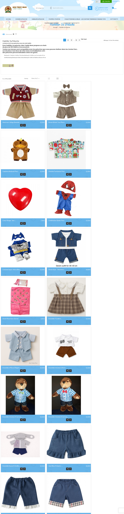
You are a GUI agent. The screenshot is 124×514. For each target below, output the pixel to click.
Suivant (79, 40)
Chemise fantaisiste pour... (11, 171)
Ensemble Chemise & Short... (94, 269)
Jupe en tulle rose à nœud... (53, 417)
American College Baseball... (11, 122)
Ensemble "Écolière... (9, 269)
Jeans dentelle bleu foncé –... (53, 368)
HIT (21, 510)
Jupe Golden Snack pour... (93, 417)
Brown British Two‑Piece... (52, 122)
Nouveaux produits (50, 491)
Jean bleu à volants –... (10, 368)
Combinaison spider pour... (93, 171)
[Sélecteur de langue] (96, 1)
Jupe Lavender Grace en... (11, 466)
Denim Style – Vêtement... (52, 220)
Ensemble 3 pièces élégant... (53, 269)
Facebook (4, 498)
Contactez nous (116, 1)
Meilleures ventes (49, 493)
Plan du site (72, 501)
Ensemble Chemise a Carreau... (12, 318)
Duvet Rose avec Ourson (93, 220)
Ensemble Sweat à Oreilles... (94, 318)
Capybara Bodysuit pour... (93, 122)
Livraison (71, 489)
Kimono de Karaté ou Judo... (94, 466)
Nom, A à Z (35, 78)
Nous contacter (73, 499)
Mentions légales (73, 491)
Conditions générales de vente (77, 493)
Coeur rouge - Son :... (50, 171)
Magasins (71, 503)
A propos (71, 495)
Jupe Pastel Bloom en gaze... (53, 466)
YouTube (8, 498)
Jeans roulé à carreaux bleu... (94, 368)
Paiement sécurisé (74, 497)
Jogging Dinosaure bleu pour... (12, 417)
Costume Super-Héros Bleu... (12, 220)
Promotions (48, 489)
